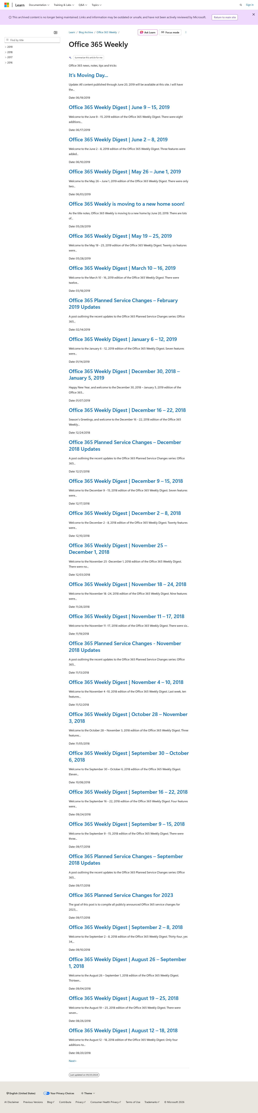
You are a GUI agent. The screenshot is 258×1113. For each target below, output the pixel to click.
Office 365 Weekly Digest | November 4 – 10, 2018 (126, 681)
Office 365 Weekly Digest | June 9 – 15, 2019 (119, 107)
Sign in (250, 4)
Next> (73, 1061)
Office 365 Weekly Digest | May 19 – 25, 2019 (120, 235)
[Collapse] (55, 32)
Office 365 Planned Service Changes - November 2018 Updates (125, 646)
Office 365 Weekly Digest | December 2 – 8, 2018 (125, 512)
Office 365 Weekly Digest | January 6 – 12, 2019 (123, 339)
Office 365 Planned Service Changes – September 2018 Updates (126, 859)
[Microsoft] (6, 5)
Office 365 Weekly (107, 32)
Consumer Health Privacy (104, 1102)
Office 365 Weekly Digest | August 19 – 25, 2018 (124, 997)
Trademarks (151, 1102)
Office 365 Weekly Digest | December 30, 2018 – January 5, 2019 (124, 374)
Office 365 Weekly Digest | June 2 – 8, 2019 (118, 139)
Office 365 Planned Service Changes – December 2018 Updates (125, 445)
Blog (49, 1102)
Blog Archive (86, 32)
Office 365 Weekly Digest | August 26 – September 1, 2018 (127, 962)
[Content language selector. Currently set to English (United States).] (21, 1093)
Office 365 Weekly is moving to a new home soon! (126, 203)
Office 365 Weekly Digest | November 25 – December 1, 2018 (118, 548)
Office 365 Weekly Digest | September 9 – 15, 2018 (127, 823)
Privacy (80, 1102)
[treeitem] (32, 47)
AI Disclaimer (11, 1102)
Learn (72, 32)
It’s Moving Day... (88, 74)
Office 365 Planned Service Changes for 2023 (121, 894)
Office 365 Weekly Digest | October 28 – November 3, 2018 (128, 717)
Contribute (65, 1102)
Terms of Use (133, 1102)
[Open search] (241, 5)
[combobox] (32, 40)
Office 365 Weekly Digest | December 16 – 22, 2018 (127, 409)
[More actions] (186, 32)
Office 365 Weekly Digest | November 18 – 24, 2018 (127, 584)
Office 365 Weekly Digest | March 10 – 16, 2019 (122, 267)
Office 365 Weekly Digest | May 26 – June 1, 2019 (125, 171)
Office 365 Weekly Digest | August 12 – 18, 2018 (123, 1030)
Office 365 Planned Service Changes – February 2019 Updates (123, 303)
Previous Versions (33, 1102)
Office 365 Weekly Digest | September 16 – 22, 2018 (128, 791)
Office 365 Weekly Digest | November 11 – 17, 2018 (126, 616)
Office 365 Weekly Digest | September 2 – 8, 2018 (126, 927)
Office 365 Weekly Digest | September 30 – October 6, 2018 (129, 756)
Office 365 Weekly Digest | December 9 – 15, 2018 (126, 480)
